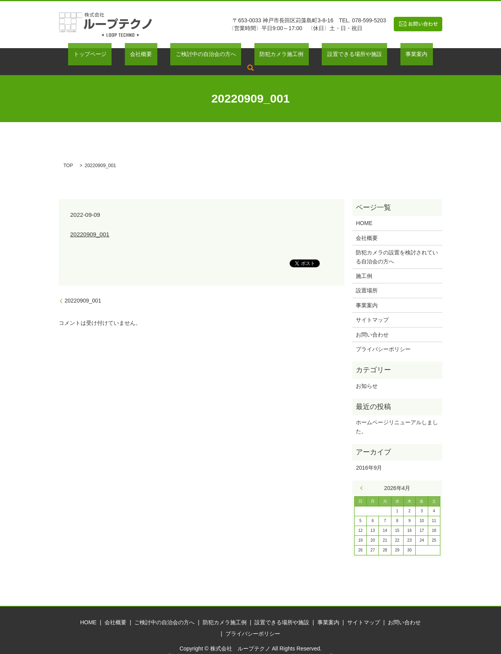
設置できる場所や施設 (326, 55)
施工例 (364, 264)
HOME (364, 211)
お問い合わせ (372, 322)
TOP (68, 153)
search (408, 55)
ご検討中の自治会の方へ (198, 55)
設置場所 (367, 279)
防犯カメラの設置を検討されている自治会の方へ (397, 245)
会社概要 (144, 55)
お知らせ (367, 374)
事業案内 (378, 55)
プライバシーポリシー (383, 337)
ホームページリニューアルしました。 (397, 414)
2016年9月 (369, 455)
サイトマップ (372, 307)
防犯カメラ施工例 (264, 55)
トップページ (103, 55)
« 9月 (363, 475)
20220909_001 (89, 222)
